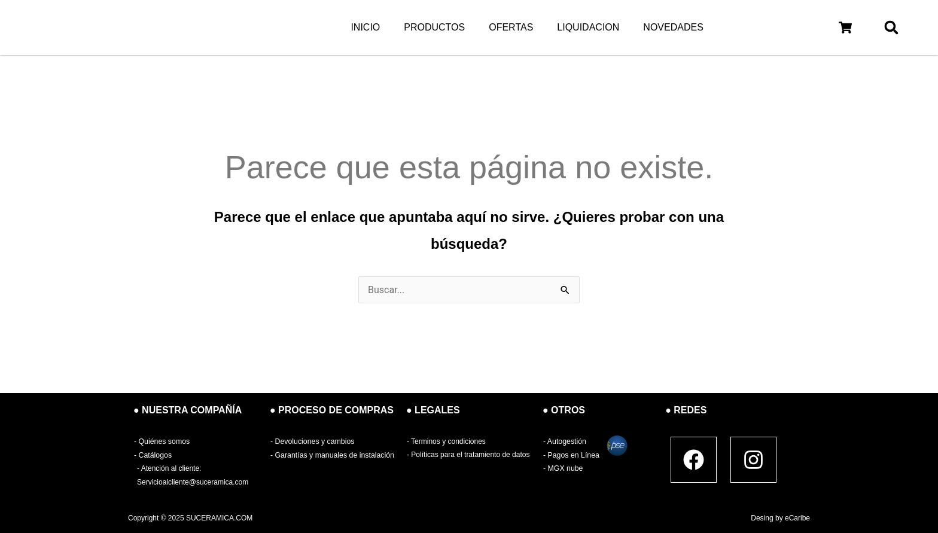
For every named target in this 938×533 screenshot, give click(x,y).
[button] (845, 28)
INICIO (365, 27)
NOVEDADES (673, 27)
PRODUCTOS (434, 27)
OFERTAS (511, 27)
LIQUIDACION (588, 27)
